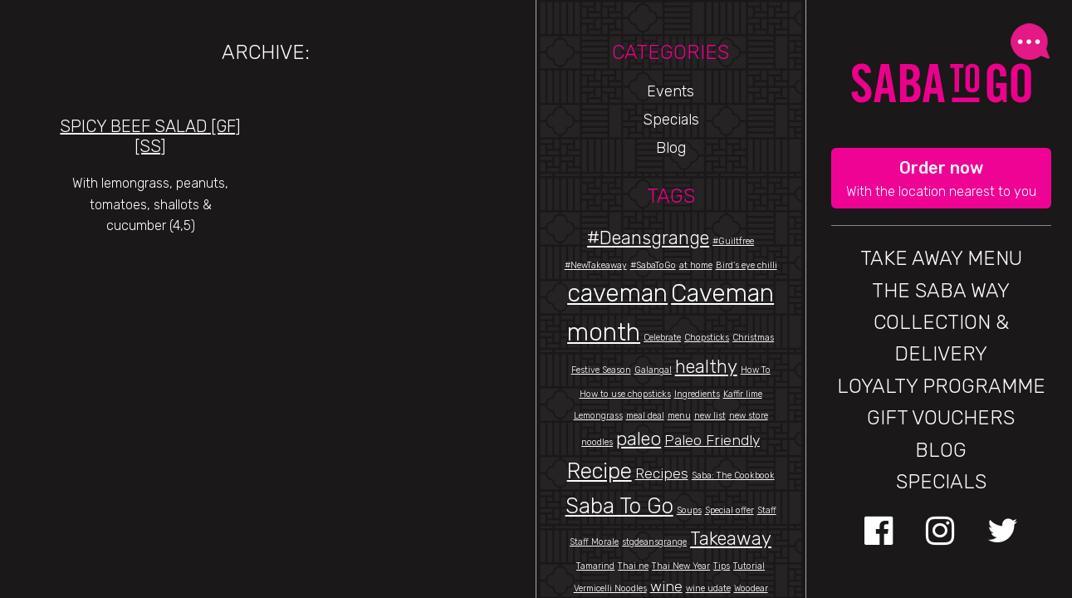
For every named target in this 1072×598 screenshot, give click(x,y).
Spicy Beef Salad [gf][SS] (150, 136)
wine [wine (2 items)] (666, 586)
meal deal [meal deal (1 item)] (645, 415)
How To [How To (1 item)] (756, 370)
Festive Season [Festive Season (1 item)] (601, 370)
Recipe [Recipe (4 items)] (599, 471)
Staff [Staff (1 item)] (766, 510)
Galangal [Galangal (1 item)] (653, 370)
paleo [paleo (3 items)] (638, 439)
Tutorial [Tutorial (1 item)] (749, 566)
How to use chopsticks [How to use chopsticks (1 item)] (625, 394)
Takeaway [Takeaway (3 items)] (730, 538)
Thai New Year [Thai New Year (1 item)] (681, 566)
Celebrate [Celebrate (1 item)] (662, 337)
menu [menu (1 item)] (679, 415)
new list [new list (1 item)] (710, 415)
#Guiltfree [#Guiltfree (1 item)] (733, 241)
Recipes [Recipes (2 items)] (661, 473)
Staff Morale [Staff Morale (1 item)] (594, 542)
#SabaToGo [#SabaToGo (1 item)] (653, 265)
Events (670, 91)
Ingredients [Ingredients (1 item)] (697, 394)
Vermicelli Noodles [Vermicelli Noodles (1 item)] (610, 588)
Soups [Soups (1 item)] (689, 510)
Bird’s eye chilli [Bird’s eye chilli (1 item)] (746, 265)
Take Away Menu (941, 258)
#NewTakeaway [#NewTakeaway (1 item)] (596, 265)
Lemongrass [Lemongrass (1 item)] (598, 415)
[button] (941, 178)
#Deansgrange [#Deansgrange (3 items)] (648, 238)
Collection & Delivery (941, 338)
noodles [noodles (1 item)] (597, 442)
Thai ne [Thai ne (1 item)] (633, 566)
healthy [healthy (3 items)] (706, 366)
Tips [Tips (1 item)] (721, 566)
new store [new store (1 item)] (748, 415)
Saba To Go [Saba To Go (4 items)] (619, 506)
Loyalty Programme (941, 386)
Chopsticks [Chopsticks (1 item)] (706, 337)
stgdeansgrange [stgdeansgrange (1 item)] (654, 542)
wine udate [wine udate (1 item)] (708, 588)
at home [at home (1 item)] (695, 265)
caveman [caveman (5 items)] (617, 293)
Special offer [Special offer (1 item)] (729, 510)
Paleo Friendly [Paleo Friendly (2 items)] (712, 439)
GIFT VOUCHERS (941, 417)
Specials (671, 119)
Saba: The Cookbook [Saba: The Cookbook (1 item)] (733, 475)
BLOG (941, 450)
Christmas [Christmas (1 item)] (753, 337)
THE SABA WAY (941, 290)
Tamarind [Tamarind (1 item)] (595, 566)
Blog (671, 148)
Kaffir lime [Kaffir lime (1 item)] (742, 394)
